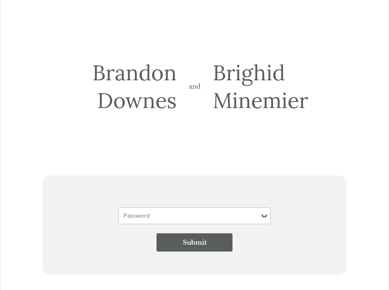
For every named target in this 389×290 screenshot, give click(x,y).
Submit (195, 242)
